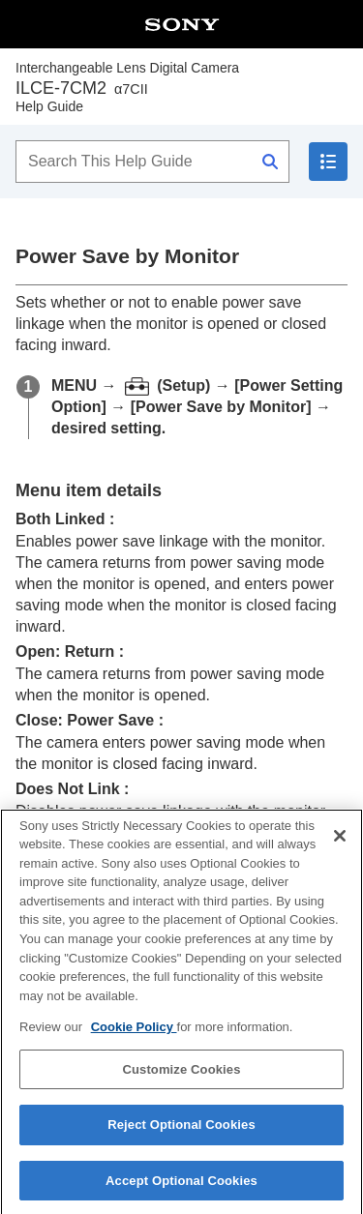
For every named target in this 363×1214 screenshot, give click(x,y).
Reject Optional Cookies (181, 1140)
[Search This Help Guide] (152, 161)
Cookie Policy (134, 1042)
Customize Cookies (181, 1084)
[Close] (339, 851)
